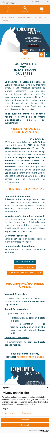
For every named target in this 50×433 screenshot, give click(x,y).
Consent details (8, 413)
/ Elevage (19, 17)
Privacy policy (27, 413)
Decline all (25, 425)
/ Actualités (11, 17)
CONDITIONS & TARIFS (25, 267)
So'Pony (35, 1)
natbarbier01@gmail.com (30, 357)
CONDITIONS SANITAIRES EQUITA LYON (25, 273)
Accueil (8, 9)
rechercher (25, 9)
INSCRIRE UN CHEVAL (25, 262)
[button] (25, 9)
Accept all (25, 420)
